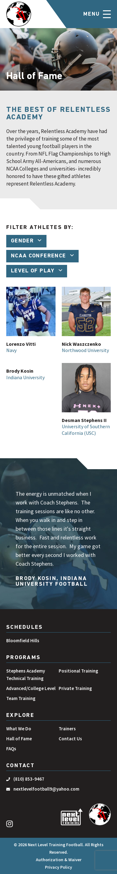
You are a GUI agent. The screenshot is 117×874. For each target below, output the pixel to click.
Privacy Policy (58, 867)
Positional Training (78, 671)
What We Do (18, 729)
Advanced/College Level (31, 688)
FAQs (11, 749)
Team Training (21, 698)
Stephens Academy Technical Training (25, 674)
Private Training (75, 688)
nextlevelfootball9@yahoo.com (46, 789)
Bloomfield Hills (22, 640)
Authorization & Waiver (58, 859)
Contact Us (70, 739)
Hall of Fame (19, 739)
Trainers (67, 729)
